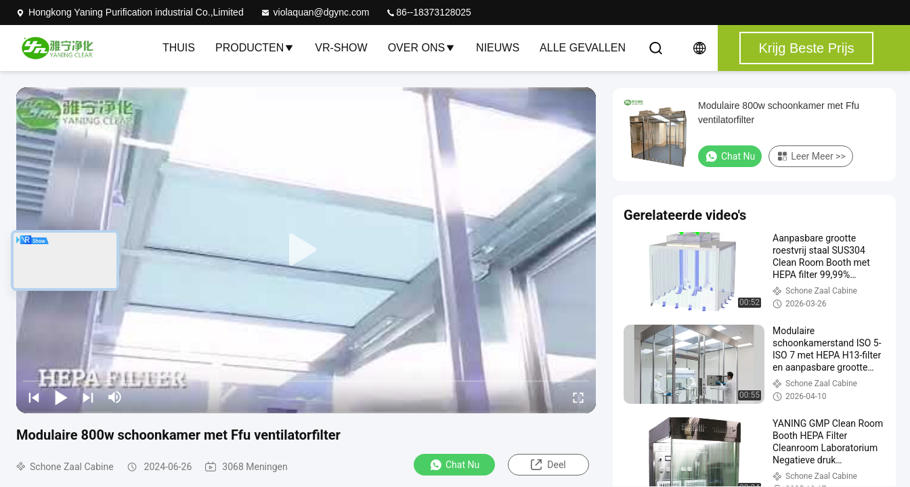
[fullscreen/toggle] (578, 397)
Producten (255, 47)
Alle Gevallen (583, 47)
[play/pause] (60, 397)
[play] (306, 250)
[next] (88, 397)
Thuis (178, 47)
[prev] (33, 397)
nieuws (497, 47)
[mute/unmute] (115, 397)
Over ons (422, 47)
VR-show (341, 47)
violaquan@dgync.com (315, 12)
